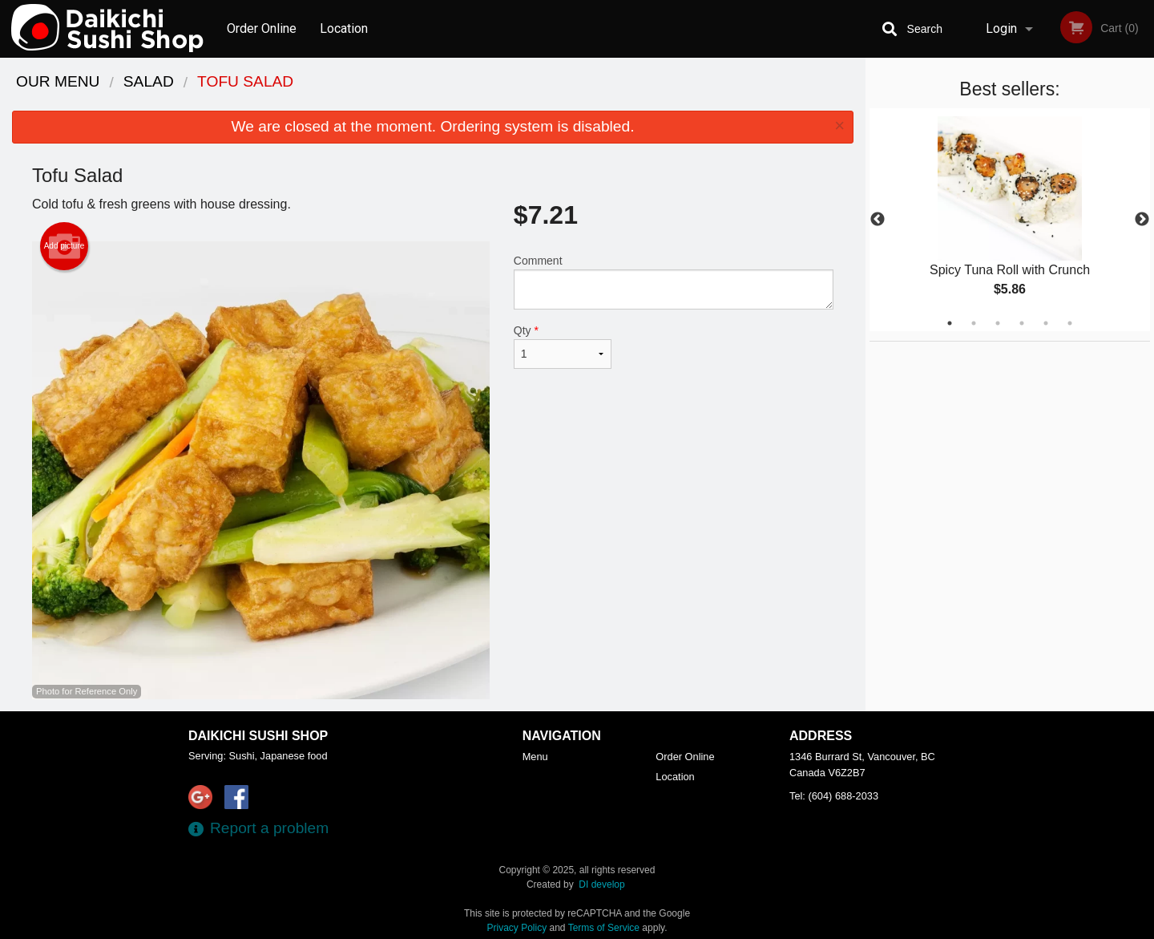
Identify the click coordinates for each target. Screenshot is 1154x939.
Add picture (64, 246)
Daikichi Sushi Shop (258, 736)
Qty (562, 346)
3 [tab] (998, 323)
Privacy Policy (517, 927)
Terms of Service (604, 927)
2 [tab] (974, 323)
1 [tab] (950, 323)
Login (1001, 28)
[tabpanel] (1010, 219)
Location (344, 28)
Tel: (833, 796)
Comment (673, 282)
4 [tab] (1022, 323)
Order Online (262, 28)
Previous (878, 220)
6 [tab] (1070, 323)
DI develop (601, 884)
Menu (535, 757)
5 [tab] (1046, 323)
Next (1142, 220)
